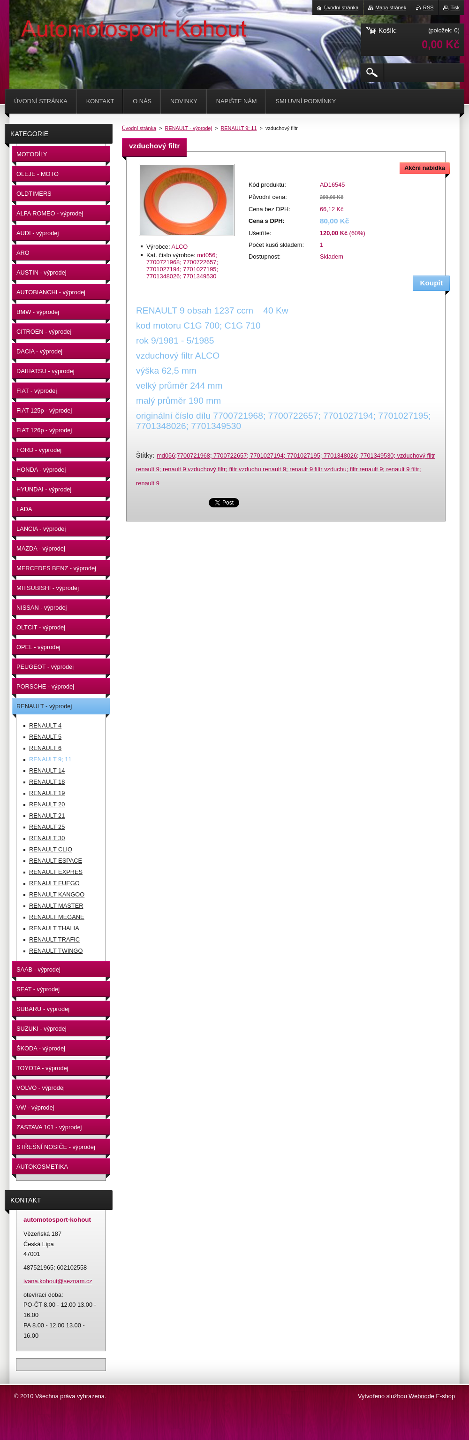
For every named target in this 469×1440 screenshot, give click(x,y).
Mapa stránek (390, 7)
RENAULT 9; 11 (239, 128)
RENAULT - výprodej (188, 128)
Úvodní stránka (139, 128)
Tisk (455, 7)
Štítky (144, 455)
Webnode (421, 1396)
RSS (428, 7)
